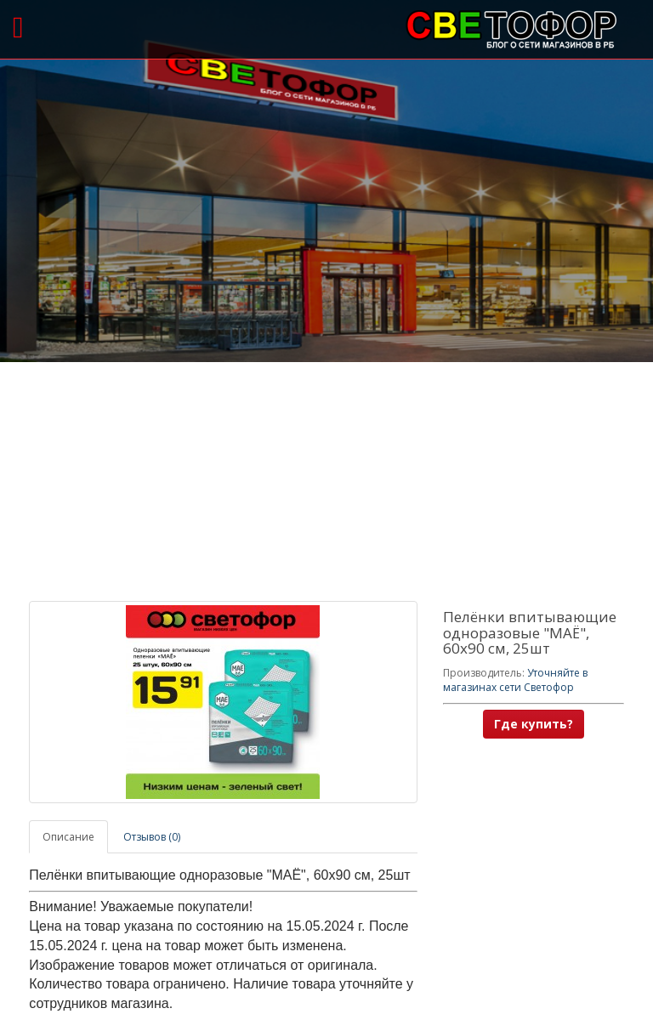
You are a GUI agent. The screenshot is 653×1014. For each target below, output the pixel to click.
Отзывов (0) (151, 837)
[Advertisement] (326, 482)
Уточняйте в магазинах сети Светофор (515, 680)
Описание (68, 837)
